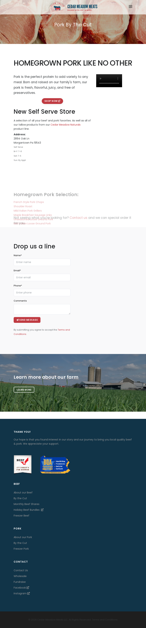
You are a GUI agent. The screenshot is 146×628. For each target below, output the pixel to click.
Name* (18, 255)
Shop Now (52, 101)
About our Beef (23, 492)
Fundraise (20, 582)
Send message (27, 319)
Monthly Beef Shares (26, 504)
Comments (20, 300)
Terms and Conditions (105, 619)
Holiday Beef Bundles (29, 510)
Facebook (21, 587)
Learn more (24, 389)
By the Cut (20, 498)
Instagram (22, 593)
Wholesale (20, 576)
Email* (17, 270)
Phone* (18, 285)
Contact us (78, 221)
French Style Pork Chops (29, 215)
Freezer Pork (21, 549)
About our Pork (23, 537)
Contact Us (21, 570)
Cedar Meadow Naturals (66, 124)
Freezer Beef (21, 515)
